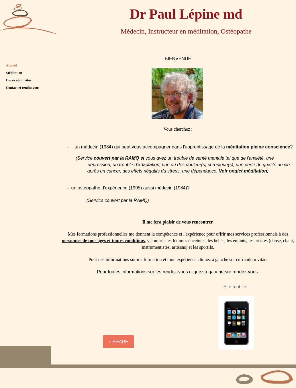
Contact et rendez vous (23, 88)
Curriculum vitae (19, 80)
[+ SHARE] (118, 341)
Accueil (11, 65)
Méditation (14, 73)
